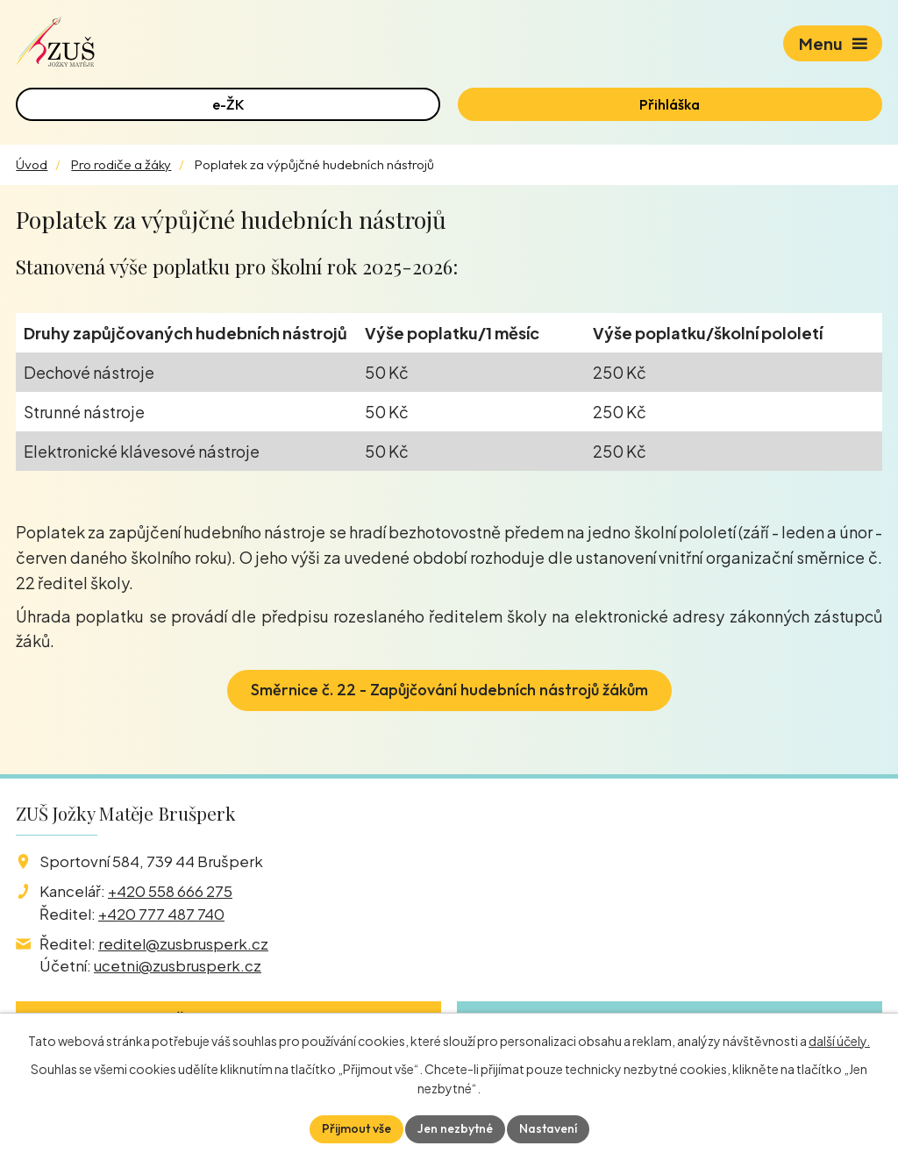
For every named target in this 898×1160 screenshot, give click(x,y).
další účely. (839, 1041)
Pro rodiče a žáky (121, 164)
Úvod (31, 164)
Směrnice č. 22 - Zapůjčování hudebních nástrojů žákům (449, 690)
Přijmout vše (356, 1128)
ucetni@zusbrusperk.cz (177, 965)
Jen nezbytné (455, 1128)
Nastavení (548, 1128)
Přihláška (669, 104)
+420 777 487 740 (161, 913)
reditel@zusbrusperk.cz (183, 943)
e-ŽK (228, 104)
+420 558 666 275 (170, 890)
